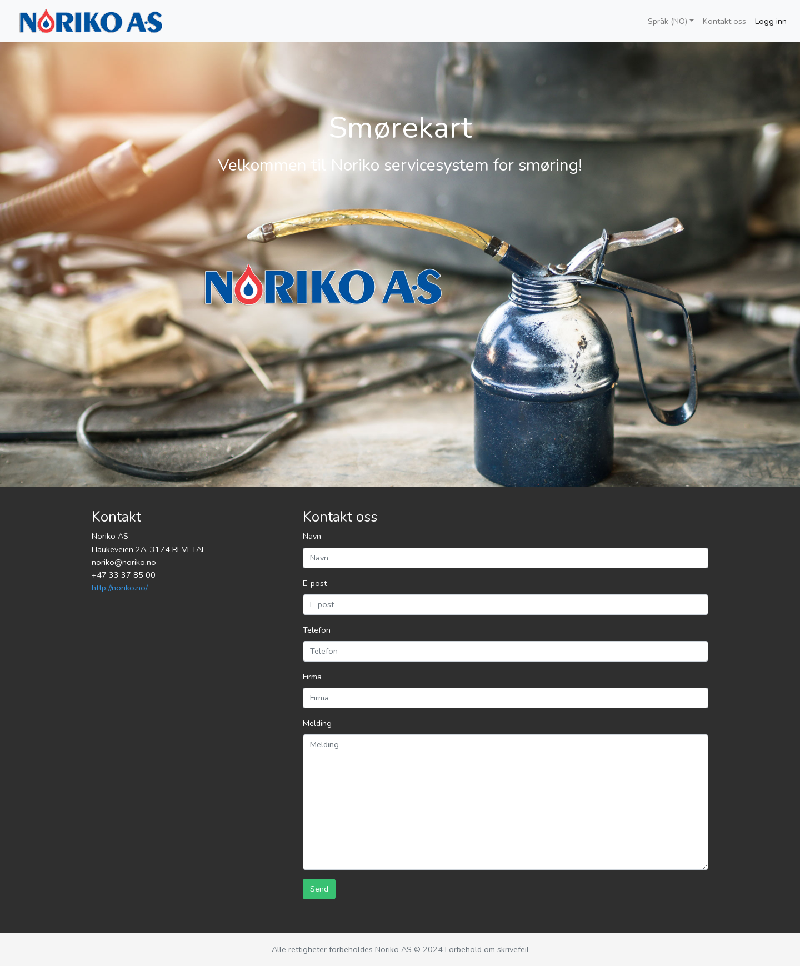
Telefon (317, 629)
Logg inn (771, 21)
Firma (312, 676)
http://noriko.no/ (120, 587)
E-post (315, 583)
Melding (317, 723)
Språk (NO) (667, 21)
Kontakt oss (724, 21)
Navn (312, 536)
